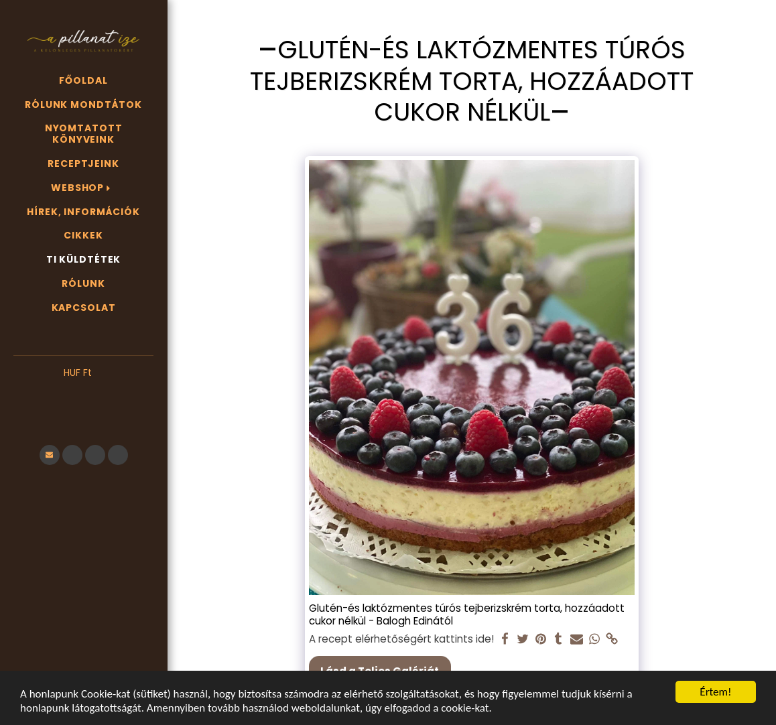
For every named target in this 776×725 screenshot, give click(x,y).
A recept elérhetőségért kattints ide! (401, 639)
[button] (83, 393)
